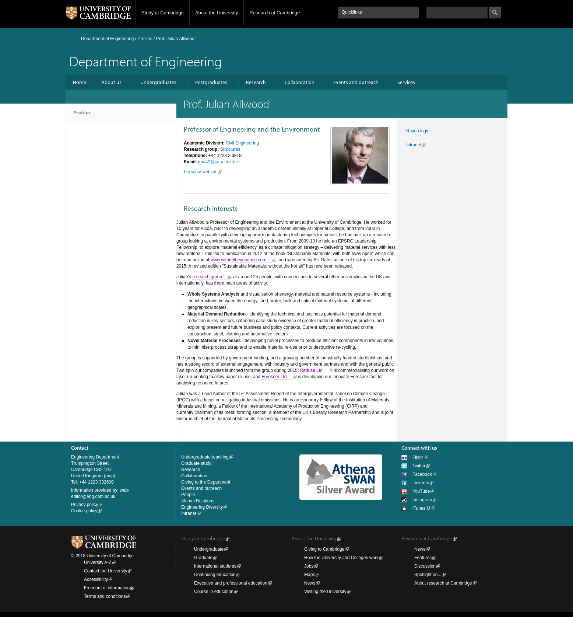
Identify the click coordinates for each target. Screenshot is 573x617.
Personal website (200, 171)
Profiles (82, 112)
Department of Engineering (107, 38)
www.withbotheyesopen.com (238, 259)
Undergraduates (158, 82)
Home (79, 82)
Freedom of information (107, 587)
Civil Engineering (242, 143)
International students (215, 566)
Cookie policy (84, 510)
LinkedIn (420, 482)
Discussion (425, 566)
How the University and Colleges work (341, 557)
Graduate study (196, 463)
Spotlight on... (427, 574)
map (109, 475)
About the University (216, 12)
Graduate (203, 557)
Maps (309, 574)
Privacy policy (84, 504)
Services (406, 82)
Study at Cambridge (162, 12)
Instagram (422, 499)
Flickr (417, 457)
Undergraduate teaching (205, 457)
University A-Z (98, 562)
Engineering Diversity (202, 507)
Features (423, 557)
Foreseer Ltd (273, 376)
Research (256, 82)
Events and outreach (356, 82)
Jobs (308, 566)
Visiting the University (325, 591)
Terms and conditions (105, 596)
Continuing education (215, 574)
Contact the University (105, 571)
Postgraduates (211, 82)
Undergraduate (209, 549)
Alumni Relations (197, 500)
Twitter (418, 465)
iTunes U (421, 508)
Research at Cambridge (274, 12)
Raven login (417, 130)
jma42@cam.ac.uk (216, 161)
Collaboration (299, 82)
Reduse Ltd (311, 370)
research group (207, 276)
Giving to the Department (205, 482)
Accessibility (96, 579)
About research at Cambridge (443, 583)
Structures (230, 149)
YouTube (421, 491)
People (188, 494)
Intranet (413, 144)
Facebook (422, 474)
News (309, 583)
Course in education (213, 591)
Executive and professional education (230, 583)
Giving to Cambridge (324, 549)
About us (111, 82)
